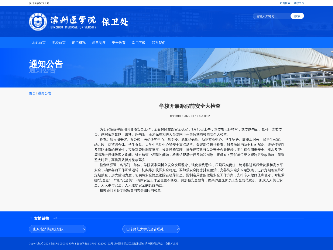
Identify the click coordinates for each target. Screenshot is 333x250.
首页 (32, 93)
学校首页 (59, 42)
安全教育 (119, 42)
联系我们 (158, 42)
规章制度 (99, 42)
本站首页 (39, 42)
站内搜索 (285, 3)
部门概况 (79, 42)
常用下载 (138, 42)
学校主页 (299, 3)
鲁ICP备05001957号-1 (63, 243)
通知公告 (44, 93)
